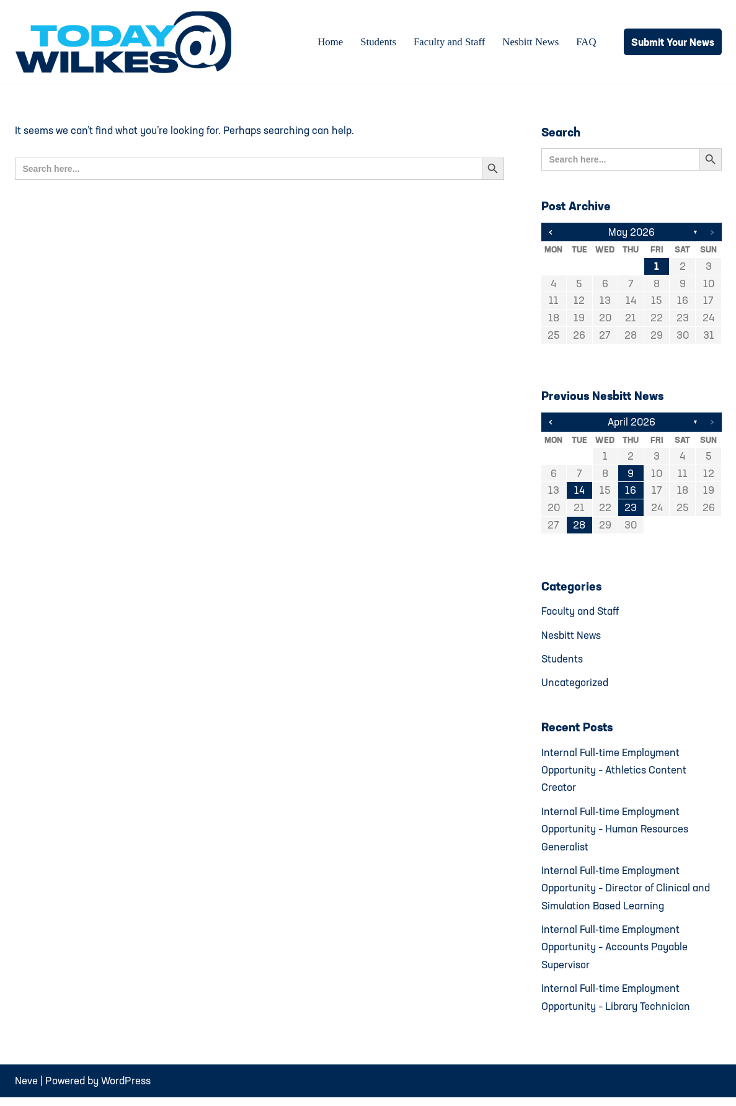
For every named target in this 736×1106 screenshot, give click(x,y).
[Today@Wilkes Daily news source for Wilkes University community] (126, 42)
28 (579, 527)
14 (579, 492)
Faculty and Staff (448, 42)
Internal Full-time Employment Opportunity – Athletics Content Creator (614, 773)
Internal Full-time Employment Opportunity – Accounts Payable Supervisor (615, 953)
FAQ (586, 42)
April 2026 (631, 423)
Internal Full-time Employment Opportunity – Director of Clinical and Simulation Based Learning (626, 893)
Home (328, 42)
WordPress (126, 1088)
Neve (26, 1088)
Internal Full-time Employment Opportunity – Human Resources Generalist (615, 833)
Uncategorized (574, 685)
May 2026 (631, 232)
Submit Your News (672, 41)
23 (630, 510)
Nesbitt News (530, 42)
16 (630, 492)
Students (376, 42)
